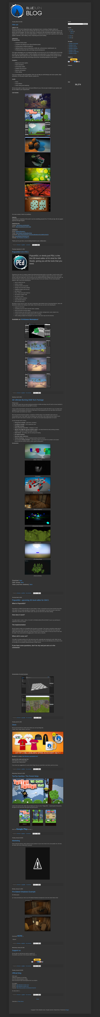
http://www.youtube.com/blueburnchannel (26, 987)
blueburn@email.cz (20, 231)
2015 (70, 29)
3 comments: (28, 884)
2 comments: (28, 833)
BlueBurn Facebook (73, 48)
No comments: (29, 392)
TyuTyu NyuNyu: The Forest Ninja (25, 776)
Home (37, 999)
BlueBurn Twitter (72, 50)
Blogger (67, 1009)
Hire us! (15, 25)
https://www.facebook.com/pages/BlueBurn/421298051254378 (33, 234)
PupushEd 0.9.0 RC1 (20, 252)
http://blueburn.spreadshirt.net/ (30, 756)
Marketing (16, 841)
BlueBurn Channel (73, 46)
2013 (70, 37)
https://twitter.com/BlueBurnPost (24, 233)
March (72, 31)
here (22, 582)
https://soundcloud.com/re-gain (23, 226)
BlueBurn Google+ (73, 53)
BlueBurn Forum (72, 45)
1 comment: (28, 244)
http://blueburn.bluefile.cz (23, 237)
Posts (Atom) (20, 1001)
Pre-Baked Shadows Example (23, 892)
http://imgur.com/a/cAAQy (23, 225)
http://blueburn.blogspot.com (22, 236)
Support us (16, 950)
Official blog (16, 973)
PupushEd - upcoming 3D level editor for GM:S (30, 600)
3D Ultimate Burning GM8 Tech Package (28, 400)
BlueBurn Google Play (74, 51)
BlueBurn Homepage (73, 43)
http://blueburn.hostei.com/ (23, 985)
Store (14, 725)
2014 (70, 35)
